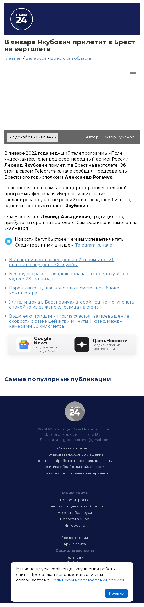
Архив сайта (74, 544)
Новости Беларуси (75, 512)
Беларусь (36, 58)
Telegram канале (93, 245)
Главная (13, 58)
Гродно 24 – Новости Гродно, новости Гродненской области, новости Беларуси (21, 19)
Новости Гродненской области (75, 506)
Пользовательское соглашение (75, 454)
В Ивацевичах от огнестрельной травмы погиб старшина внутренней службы (61, 262)
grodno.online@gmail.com (86, 439)
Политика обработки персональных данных (74, 460)
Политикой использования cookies (87, 580)
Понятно (116, 593)
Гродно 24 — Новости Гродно (75, 411)
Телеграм (74, 557)
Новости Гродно (75, 500)
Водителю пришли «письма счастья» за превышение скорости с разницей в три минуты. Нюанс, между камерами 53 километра (69, 321)
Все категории (74, 537)
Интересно (74, 525)
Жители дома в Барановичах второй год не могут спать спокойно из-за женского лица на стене (71, 305)
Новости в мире (74, 519)
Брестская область (70, 58)
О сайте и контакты (74, 448)
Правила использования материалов (75, 473)
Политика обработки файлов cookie (75, 467)
